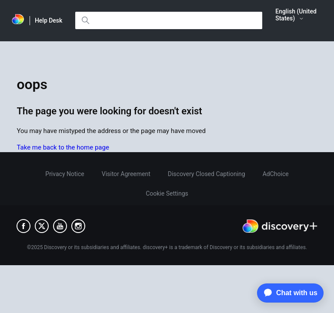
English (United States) (296, 15)
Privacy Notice (64, 173)
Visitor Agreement (126, 173)
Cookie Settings (167, 193)
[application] (288, 293)
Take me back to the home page (63, 147)
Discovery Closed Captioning (206, 173)
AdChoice (276, 173)
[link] (18, 20)
